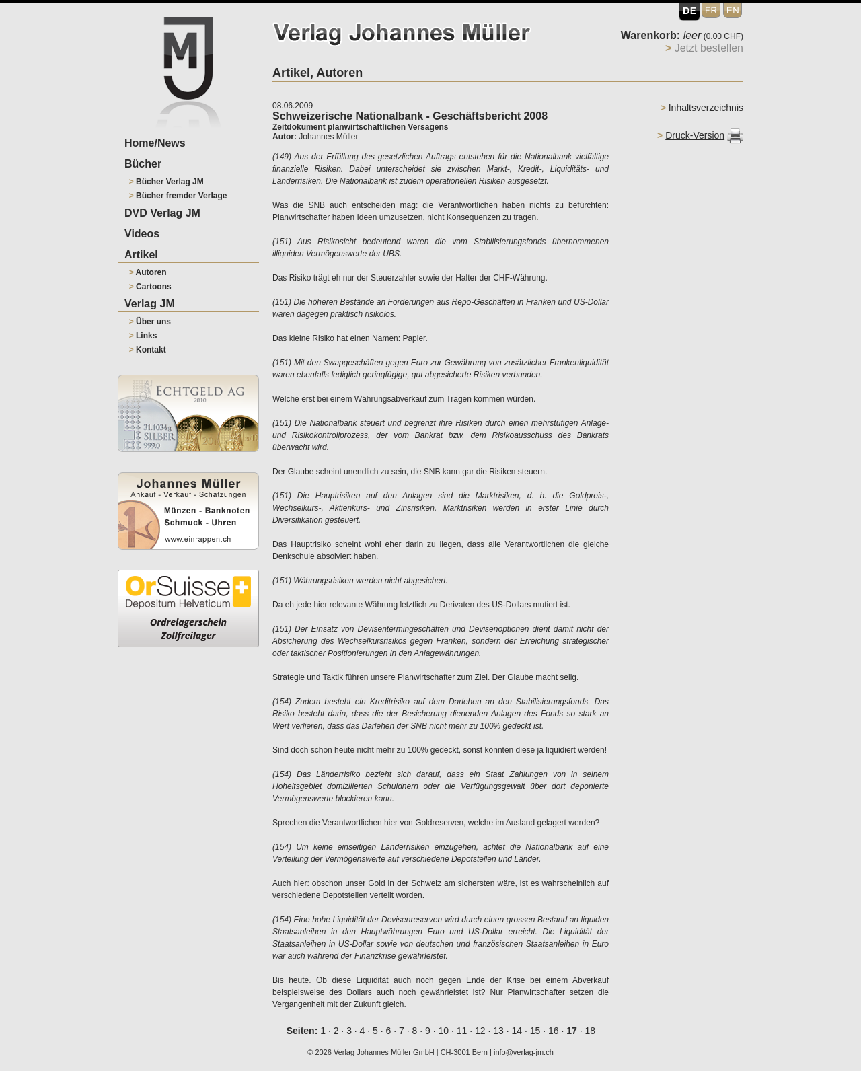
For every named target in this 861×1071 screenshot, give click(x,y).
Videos (141, 233)
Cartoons (150, 286)
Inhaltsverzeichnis (706, 107)
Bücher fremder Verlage (178, 195)
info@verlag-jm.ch (524, 1052)
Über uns (150, 321)
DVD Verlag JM (162, 213)
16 (553, 1030)
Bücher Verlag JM (166, 181)
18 (590, 1030)
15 (535, 1030)
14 (516, 1030)
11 (462, 1030)
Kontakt (147, 350)
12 (480, 1030)
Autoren (148, 272)
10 (443, 1030)
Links (143, 335)
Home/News (155, 143)
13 (498, 1030)
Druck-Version (694, 135)
